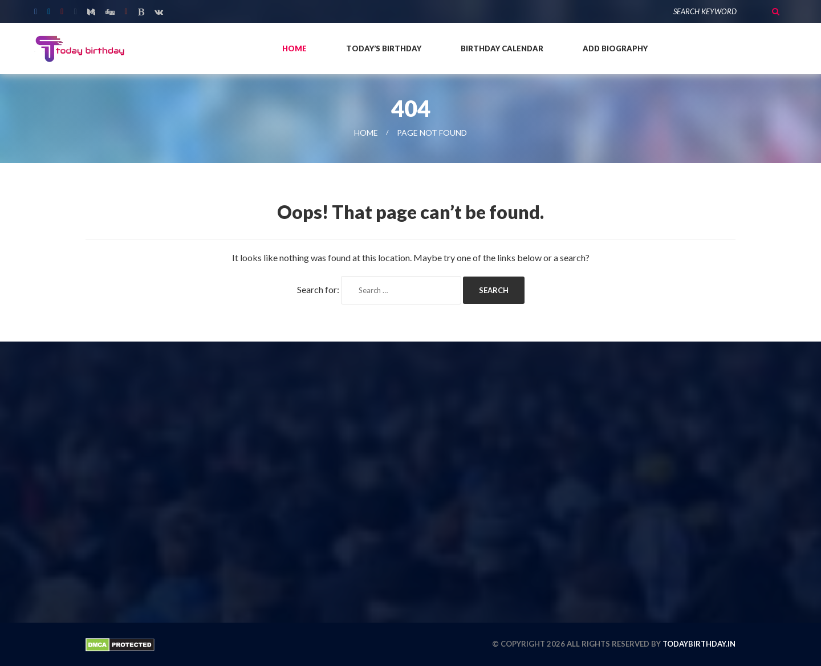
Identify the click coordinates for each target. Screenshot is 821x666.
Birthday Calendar (502, 48)
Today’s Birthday (383, 48)
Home (294, 48)
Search (775, 11)
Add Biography (615, 48)
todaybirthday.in (699, 643)
